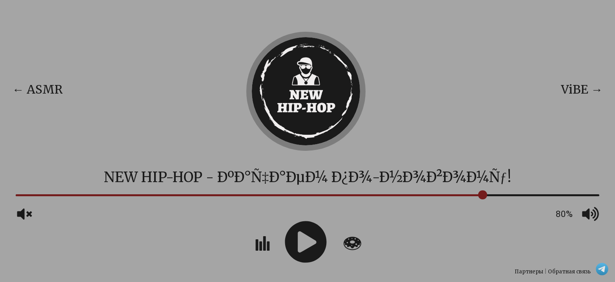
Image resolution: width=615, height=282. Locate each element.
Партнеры (529, 271)
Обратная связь (569, 271)
